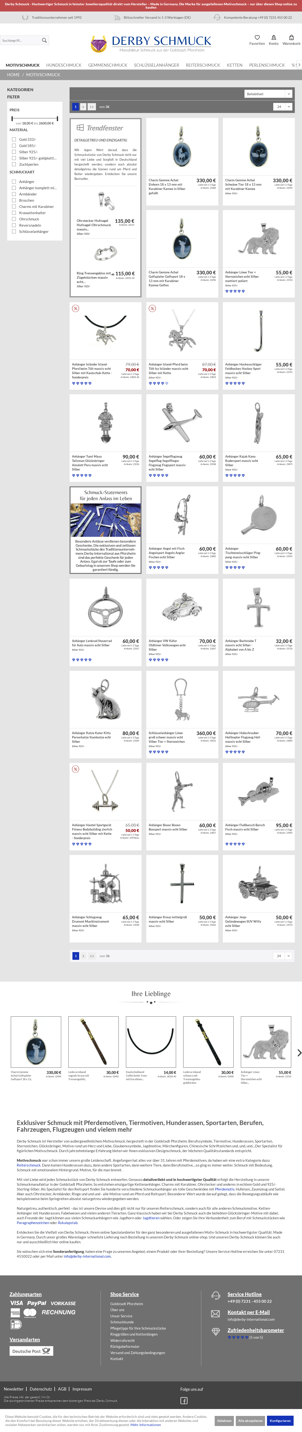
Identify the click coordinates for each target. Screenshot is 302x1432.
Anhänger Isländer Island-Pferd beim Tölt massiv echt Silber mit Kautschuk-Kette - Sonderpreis (92, 371)
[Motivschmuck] (22, 65)
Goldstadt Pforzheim (126, 1304)
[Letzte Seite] (92, 106)
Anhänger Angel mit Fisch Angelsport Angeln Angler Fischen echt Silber (167, 555)
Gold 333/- (27, 139)
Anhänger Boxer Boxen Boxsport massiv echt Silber (168, 829)
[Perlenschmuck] (267, 65)
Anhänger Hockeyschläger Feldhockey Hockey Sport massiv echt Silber (243, 370)
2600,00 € (46, 123)
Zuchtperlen (28, 164)
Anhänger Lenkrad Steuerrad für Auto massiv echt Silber (92, 645)
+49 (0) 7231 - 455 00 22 (250, 1301)
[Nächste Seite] (83, 106)
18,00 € (28, 123)
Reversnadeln (30, 225)
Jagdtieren (151, 1218)
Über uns (117, 1310)
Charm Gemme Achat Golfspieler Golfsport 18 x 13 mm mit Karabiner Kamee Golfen (167, 279)
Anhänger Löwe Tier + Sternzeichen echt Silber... (251, 1077)
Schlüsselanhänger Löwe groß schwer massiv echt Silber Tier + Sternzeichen (167, 739)
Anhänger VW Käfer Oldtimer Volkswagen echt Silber (167, 647)
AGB (62, 1389)
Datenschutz (41, 1389)
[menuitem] (24, 40)
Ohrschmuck (29, 219)
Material (19, 130)
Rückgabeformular (125, 1346)
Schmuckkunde (122, 1322)
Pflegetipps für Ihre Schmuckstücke (138, 1328)
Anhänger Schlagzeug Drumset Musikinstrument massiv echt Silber (90, 923)
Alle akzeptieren (250, 1421)
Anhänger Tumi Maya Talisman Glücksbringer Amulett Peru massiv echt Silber (90, 463)
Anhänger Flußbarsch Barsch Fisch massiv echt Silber (245, 829)
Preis (14, 110)
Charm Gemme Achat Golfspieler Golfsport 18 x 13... (21, 1075)
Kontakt (116, 1358)
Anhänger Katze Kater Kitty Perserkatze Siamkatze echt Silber (91, 739)
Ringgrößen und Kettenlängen (134, 1334)
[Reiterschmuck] (203, 65)
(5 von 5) (245, 1337)
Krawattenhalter (32, 213)
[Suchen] (44, 40)
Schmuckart (22, 172)
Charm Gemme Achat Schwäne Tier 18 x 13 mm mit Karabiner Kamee (243, 186)
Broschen (26, 200)
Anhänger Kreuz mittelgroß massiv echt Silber (168, 921)
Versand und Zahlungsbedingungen (137, 1352)
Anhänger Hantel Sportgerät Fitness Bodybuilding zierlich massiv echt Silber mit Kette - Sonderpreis (92, 832)
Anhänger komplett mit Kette (38, 188)
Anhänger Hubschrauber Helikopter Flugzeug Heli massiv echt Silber (242, 739)
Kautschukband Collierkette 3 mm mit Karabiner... (136, 1075)
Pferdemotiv (224, 1189)
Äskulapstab (67, 1222)
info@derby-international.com (87, 1256)
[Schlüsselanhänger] (157, 65)
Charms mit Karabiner (36, 206)
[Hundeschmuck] (64, 65)
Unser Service (121, 1316)
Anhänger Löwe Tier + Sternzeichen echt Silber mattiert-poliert (242, 278)
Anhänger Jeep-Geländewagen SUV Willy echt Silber (243, 923)
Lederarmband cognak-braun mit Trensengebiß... (78, 1075)
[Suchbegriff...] (24, 40)
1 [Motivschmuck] (76, 107)
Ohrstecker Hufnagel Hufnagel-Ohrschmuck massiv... (94, 226)
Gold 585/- (27, 145)
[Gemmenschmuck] (108, 65)
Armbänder (28, 194)
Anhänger (27, 181)
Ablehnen (224, 1421)
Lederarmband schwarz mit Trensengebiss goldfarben (192, 1077)
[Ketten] (235, 65)
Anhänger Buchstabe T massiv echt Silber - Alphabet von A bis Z (240, 647)
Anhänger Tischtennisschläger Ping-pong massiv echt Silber (243, 555)
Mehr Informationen (145, 1425)
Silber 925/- (28, 152)
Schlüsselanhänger (34, 231)
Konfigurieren (280, 1421)
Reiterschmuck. (29, 1165)
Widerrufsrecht (122, 1340)
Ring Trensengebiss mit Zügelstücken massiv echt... (94, 279)
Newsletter (14, 1389)
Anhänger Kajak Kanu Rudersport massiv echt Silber (241, 462)
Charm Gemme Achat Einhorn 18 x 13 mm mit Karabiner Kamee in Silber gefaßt (167, 187)
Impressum (82, 1389)
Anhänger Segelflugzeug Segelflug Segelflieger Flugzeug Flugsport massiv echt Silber (167, 463)
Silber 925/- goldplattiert (38, 158)
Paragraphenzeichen (33, 1222)
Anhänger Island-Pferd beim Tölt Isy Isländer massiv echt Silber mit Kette (168, 370)
